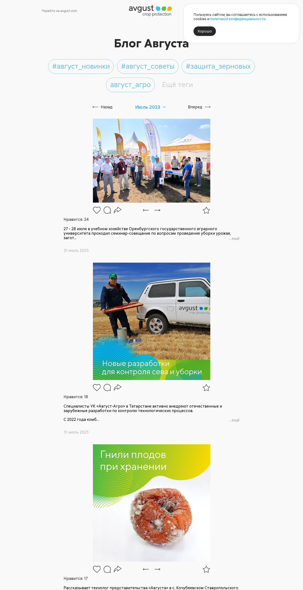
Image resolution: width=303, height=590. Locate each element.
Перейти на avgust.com (59, 11)
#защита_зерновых (218, 66)
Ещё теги (177, 84)
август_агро (130, 84)
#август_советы (147, 66)
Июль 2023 (147, 107)
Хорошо (205, 31)
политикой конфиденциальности (237, 19)
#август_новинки (81, 66)
